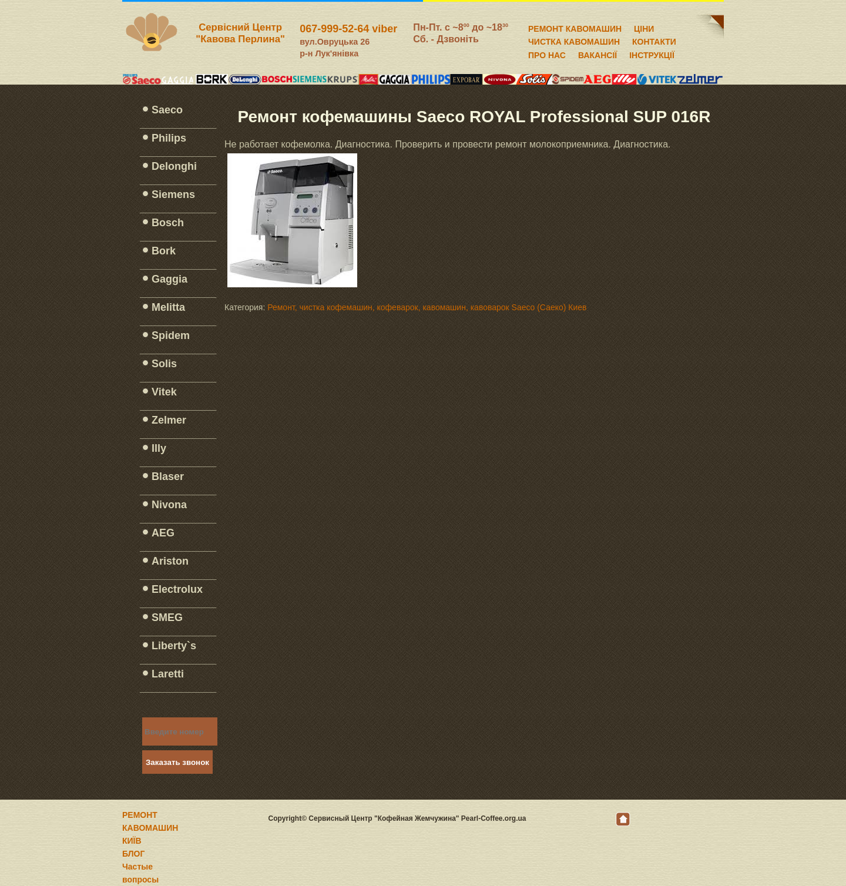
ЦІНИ (644, 27)
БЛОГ (133, 853)
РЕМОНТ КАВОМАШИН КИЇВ (150, 827)
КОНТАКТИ (654, 40)
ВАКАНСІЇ (597, 53)
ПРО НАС (547, 53)
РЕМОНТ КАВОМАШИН (575, 27)
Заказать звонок (177, 762)
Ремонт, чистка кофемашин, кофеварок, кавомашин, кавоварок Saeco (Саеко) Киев (426, 307)
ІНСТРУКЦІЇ (651, 53)
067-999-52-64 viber (348, 29)
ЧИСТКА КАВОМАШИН (574, 40)
